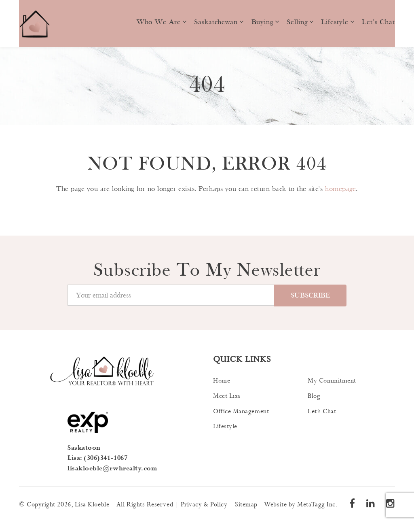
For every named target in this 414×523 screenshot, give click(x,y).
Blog (314, 396)
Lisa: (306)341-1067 (97, 458)
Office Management (241, 411)
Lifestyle (334, 22)
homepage (340, 189)
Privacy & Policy (204, 504)
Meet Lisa (227, 396)
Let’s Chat (378, 22)
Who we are (159, 22)
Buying (262, 22)
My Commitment (332, 380)
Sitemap (246, 504)
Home (221, 380)
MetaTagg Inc (316, 504)
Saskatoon (84, 448)
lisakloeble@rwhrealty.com (112, 468)
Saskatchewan (216, 22)
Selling (297, 22)
